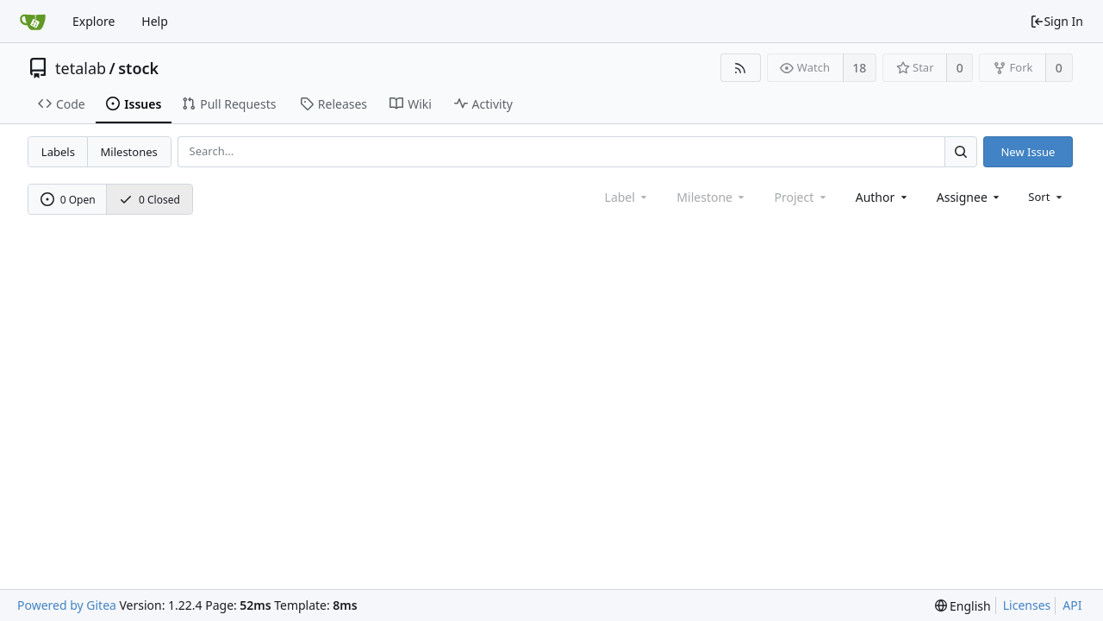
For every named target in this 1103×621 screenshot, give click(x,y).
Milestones (129, 152)
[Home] (33, 21)
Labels (58, 152)
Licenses (1027, 605)
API (1071, 605)
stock (138, 68)
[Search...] (960, 151)
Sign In (1056, 21)
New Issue (1027, 152)
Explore (93, 21)
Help (154, 21)
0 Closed (149, 199)
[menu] (1046, 196)
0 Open (68, 199)
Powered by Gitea (66, 605)
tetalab (80, 68)
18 (859, 68)
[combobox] (882, 197)
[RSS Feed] (740, 67)
